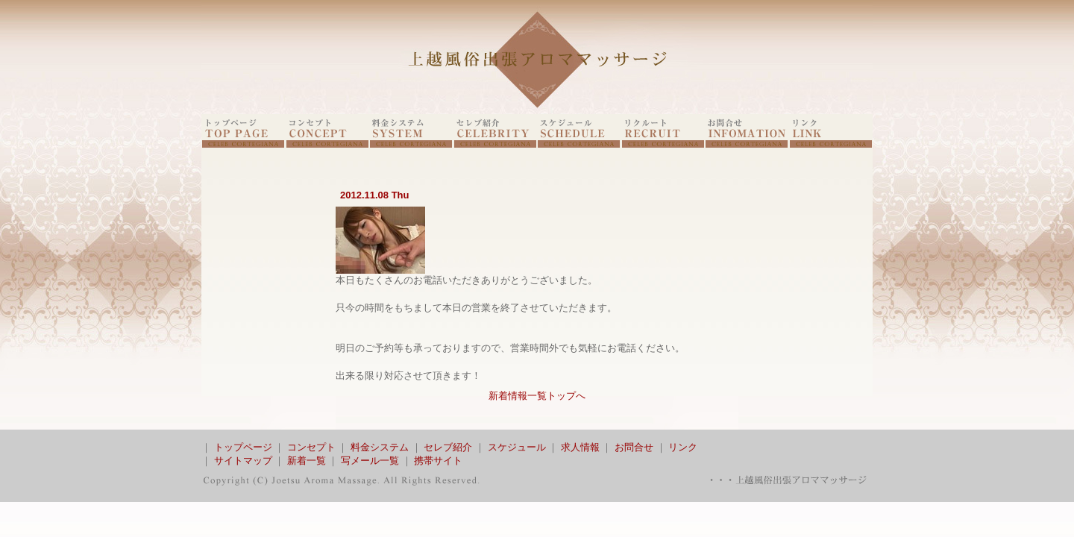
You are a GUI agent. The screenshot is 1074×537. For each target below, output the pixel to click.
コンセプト (311, 447)
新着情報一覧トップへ (537, 395)
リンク (682, 447)
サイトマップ (243, 460)
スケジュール (517, 447)
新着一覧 (306, 460)
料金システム (380, 447)
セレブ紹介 (448, 447)
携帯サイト (438, 460)
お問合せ (634, 447)
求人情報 (580, 447)
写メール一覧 (370, 460)
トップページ (243, 447)
